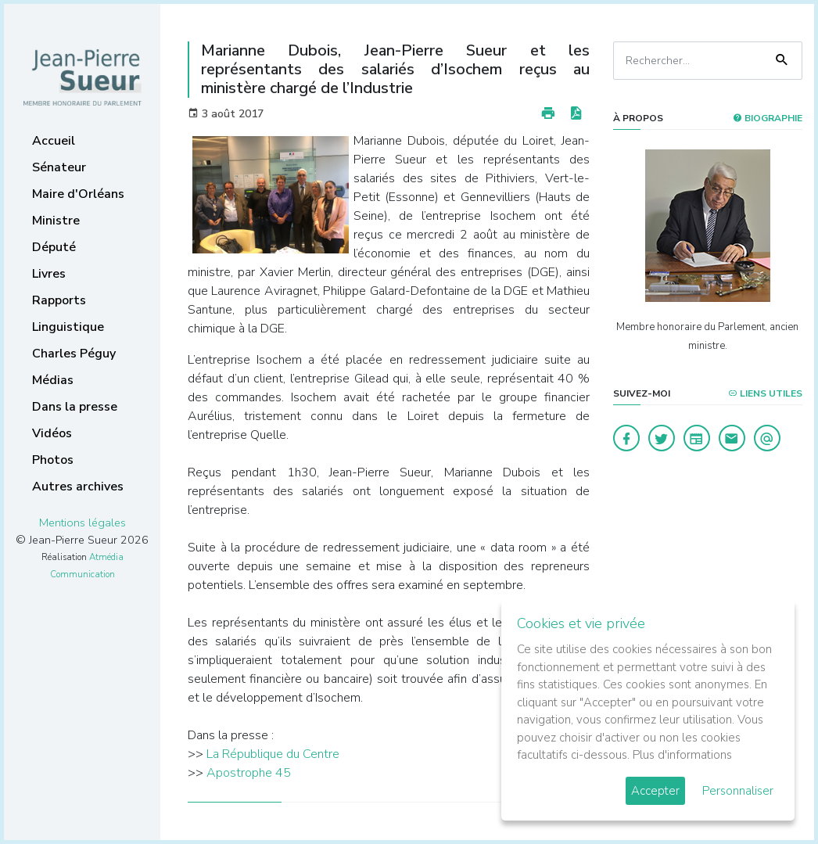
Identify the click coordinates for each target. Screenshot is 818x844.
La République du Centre (272, 754)
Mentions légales (82, 522)
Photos (53, 460)
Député (54, 247)
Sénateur (59, 167)
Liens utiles (765, 393)
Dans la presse (74, 406)
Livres (49, 273)
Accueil (53, 140)
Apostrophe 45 (248, 772)
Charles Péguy (74, 353)
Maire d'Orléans (78, 194)
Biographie (767, 118)
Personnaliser (737, 791)
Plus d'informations (682, 755)
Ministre (56, 220)
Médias (53, 380)
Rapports (59, 300)
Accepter (655, 791)
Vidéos (52, 433)
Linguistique (68, 327)
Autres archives (78, 486)
